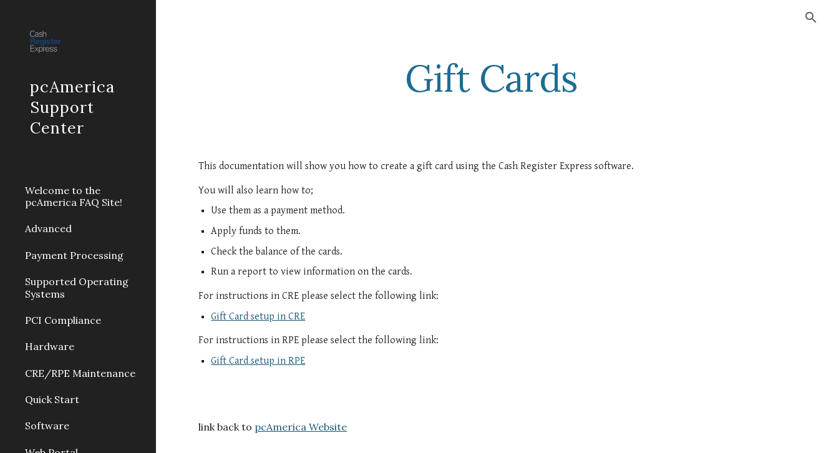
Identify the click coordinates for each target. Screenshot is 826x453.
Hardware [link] (49, 346)
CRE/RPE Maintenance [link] (80, 373)
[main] (491, 78)
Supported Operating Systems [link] (77, 287)
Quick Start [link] (52, 399)
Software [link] (47, 425)
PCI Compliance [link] (63, 320)
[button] (811, 17)
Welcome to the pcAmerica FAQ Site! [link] (73, 196)
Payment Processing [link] (74, 255)
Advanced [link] (48, 228)
